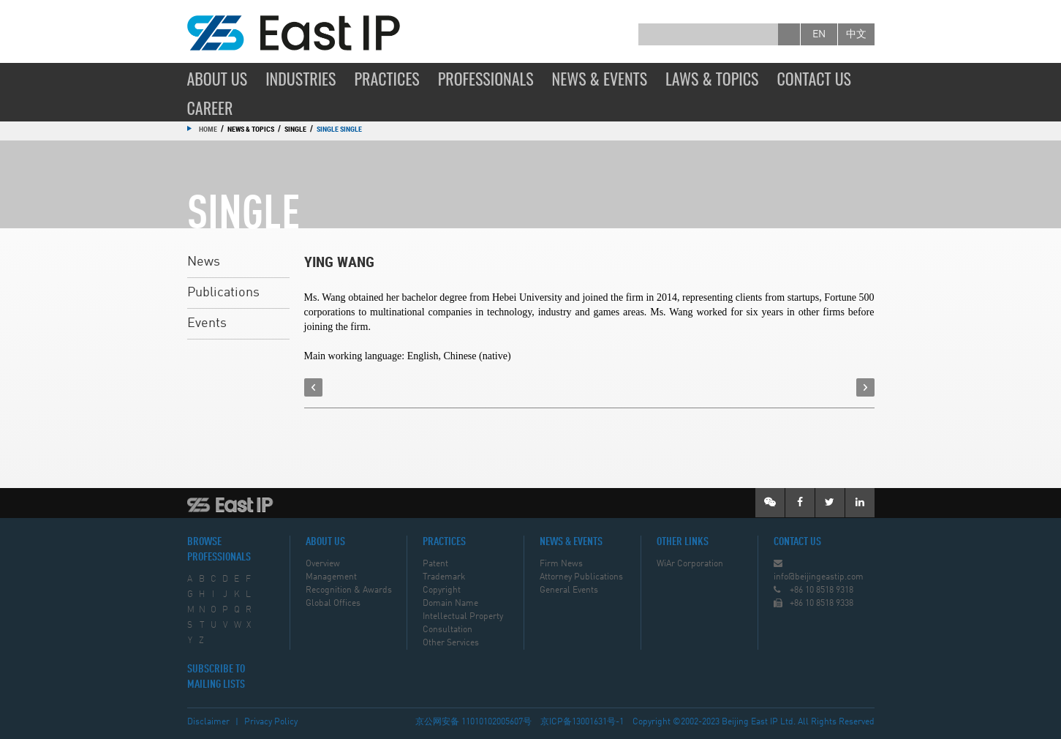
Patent (435, 564)
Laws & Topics (711, 78)
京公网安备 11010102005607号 (473, 722)
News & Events (600, 78)
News (203, 262)
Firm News (561, 564)
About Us (217, 78)
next (865, 387)
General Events (569, 590)
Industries (300, 78)
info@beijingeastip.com (819, 577)
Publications (223, 292)
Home (208, 129)
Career (210, 107)
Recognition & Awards (349, 590)
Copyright (442, 590)
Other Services (451, 643)
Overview (323, 564)
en (819, 34)
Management (331, 577)
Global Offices (333, 603)
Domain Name (450, 603)
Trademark (444, 577)
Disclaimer (208, 722)
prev (313, 387)
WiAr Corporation (690, 564)
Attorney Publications (581, 577)
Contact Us (814, 78)
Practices (386, 78)
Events (207, 323)
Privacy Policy (271, 722)
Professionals (486, 78)
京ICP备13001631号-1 (582, 722)
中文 (856, 34)
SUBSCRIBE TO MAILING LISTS (216, 677)
